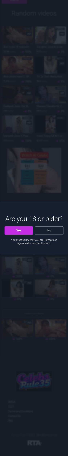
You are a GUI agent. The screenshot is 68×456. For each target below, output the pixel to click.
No (49, 230)
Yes (18, 230)
